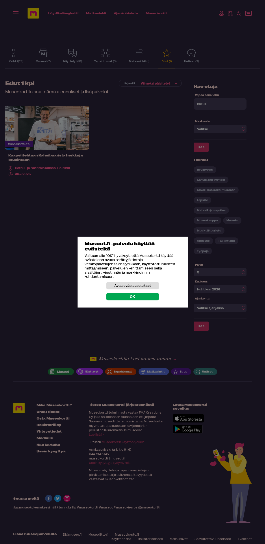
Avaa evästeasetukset (132, 285)
